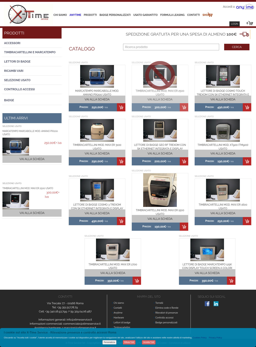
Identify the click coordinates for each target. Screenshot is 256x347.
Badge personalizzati (166, 322)
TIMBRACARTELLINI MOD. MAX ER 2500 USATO (27, 188)
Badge (9, 100)
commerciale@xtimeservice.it (82, 323)
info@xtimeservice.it (79, 319)
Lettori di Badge (17, 61)
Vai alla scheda (31, 159)
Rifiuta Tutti (129, 342)
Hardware (119, 317)
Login (234, 24)
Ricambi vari (13, 71)
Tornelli (159, 303)
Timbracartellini (122, 327)
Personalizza (109, 342)
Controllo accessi (164, 317)
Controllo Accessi (19, 89)
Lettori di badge (122, 322)
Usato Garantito (145, 14)
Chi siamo (60, 14)
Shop (206, 14)
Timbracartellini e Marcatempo (30, 52)
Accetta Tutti (148, 342)
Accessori (12, 43)
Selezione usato (17, 80)
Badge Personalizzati (115, 14)
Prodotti (90, 14)
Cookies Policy (200, 337)
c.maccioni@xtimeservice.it (79, 327)
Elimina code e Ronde (166, 308)
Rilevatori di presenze (166, 312)
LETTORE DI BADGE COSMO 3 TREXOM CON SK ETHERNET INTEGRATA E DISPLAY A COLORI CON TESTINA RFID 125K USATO (97, 208)
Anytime (75, 14)
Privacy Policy (215, 337)
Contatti (193, 14)
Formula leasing (172, 14)
